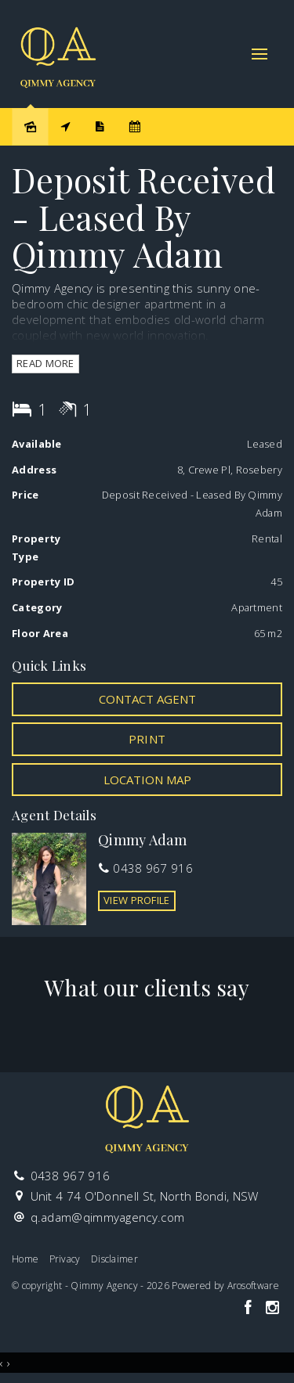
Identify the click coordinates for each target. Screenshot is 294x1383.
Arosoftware (253, 1285)
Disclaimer (114, 1259)
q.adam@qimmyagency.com (108, 1217)
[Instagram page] (272, 1308)
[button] (147, 738)
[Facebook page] (250, 1308)
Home (25, 1259)
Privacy (65, 1259)
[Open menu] (259, 54)
